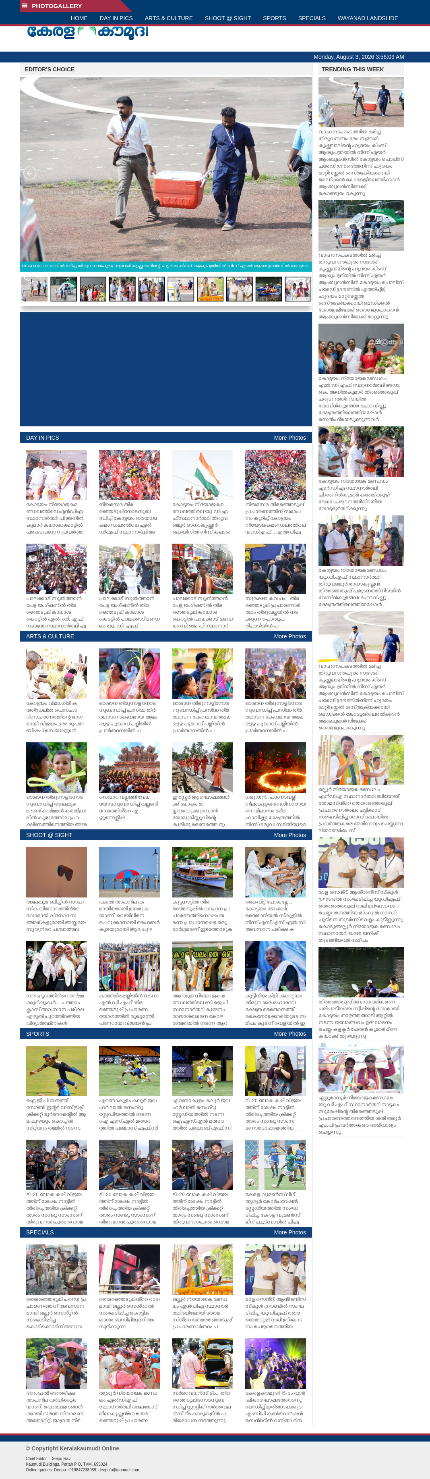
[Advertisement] (166, 369)
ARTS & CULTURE (169, 18)
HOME (79, 18)
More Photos (290, 437)
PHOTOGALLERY (52, 5)
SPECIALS (312, 18)
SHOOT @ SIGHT (228, 18)
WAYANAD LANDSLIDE (368, 18)
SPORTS (274, 18)
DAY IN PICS (116, 18)
